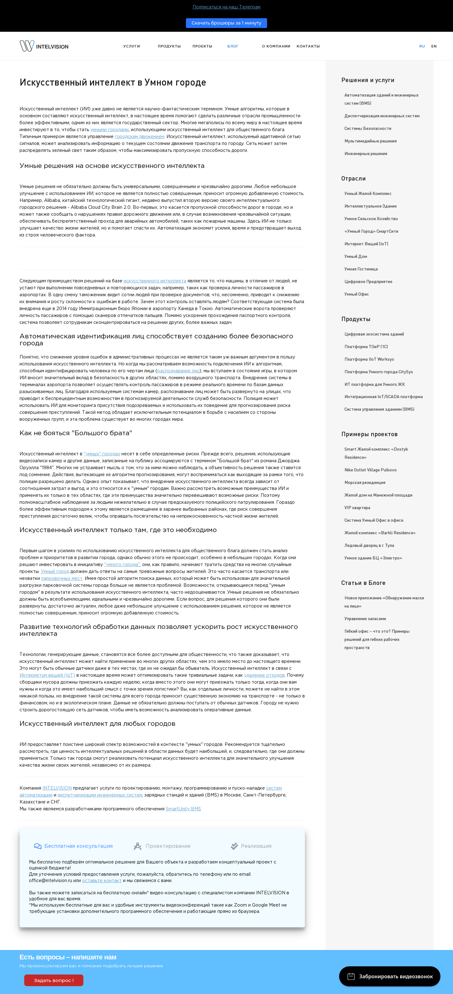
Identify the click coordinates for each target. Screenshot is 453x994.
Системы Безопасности (367, 128)
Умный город (55, 572)
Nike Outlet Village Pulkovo (370, 469)
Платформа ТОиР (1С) (366, 346)
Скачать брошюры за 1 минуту (226, 23)
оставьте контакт (102, 881)
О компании (276, 46)
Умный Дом (355, 256)
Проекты (202, 46)
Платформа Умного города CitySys (378, 371)
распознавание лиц (178, 371)
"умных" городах (102, 454)
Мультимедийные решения (370, 140)
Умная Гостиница (361, 268)
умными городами (109, 130)
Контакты (308, 46)
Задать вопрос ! (54, 980)
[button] (73, 846)
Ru (422, 46)
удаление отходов (264, 675)
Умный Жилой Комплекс (368, 193)
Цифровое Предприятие (368, 281)
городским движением (139, 137)
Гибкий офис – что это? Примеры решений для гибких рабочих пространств (377, 639)
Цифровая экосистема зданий (374, 333)
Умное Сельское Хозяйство (371, 218)
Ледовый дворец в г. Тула (369, 545)
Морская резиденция (364, 482)
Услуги (131, 46)
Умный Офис (356, 294)
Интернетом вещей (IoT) (47, 675)
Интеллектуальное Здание (370, 205)
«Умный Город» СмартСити (371, 231)
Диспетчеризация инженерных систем (382, 115)
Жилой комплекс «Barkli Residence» (380, 532)
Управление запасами (365, 618)
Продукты (169, 46)
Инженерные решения (365, 153)
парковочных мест (61, 578)
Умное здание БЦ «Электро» (373, 557)
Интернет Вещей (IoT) (366, 243)
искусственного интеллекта (155, 281)
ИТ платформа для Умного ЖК (374, 384)
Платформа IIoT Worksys (369, 359)
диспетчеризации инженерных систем (100, 795)
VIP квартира (357, 507)
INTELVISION (57, 788)
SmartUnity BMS (183, 809)
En (434, 46)
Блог (233, 46)
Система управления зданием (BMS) (379, 409)
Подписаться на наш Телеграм (226, 7)
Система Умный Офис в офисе (373, 520)
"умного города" (122, 565)
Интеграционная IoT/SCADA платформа (383, 396)
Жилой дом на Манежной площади (378, 494)
